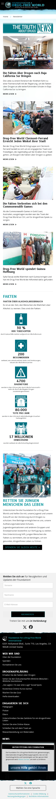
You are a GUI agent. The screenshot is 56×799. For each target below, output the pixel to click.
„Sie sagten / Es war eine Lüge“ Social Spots (22, 685)
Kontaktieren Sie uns (12, 664)
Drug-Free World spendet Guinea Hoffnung (24, 270)
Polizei (5, 710)
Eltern (5, 714)
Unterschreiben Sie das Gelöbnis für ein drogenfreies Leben (27, 719)
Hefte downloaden (11, 696)
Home (6, 16)
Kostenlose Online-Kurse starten (17, 688)
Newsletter (17, 16)
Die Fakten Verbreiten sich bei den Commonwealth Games (25, 205)
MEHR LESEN (9, 94)
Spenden (6, 661)
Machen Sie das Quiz (12, 692)
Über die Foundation (12, 657)
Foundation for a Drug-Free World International (25, 639)
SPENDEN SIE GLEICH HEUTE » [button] (22, 547)
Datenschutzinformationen (19, 794)
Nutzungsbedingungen (16, 796)
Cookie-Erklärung (39, 794)
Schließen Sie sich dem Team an (17, 728)
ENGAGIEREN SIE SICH (15, 703)
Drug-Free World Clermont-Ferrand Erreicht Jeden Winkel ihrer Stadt (25, 140)
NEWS (6, 738)
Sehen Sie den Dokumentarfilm (26, 680)
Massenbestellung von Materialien (18, 732)
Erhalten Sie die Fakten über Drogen (19, 675)
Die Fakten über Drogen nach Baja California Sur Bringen (25, 74)
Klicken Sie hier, (24, 759)
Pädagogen (8, 706)
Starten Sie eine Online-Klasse (16, 724)
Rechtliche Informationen (39, 796)
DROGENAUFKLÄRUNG (15, 671)
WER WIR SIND (11, 653)
